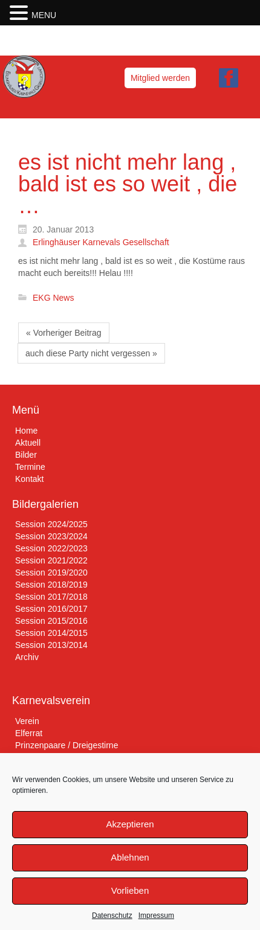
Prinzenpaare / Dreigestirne (66, 745)
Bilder (26, 455)
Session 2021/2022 (51, 560)
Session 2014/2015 (51, 633)
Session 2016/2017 (51, 609)
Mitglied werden (160, 78)
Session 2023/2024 (51, 536)
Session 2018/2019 (51, 584)
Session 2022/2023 (51, 548)
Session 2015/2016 (51, 621)
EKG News (53, 298)
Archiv (27, 657)
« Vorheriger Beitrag (64, 333)
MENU (43, 15)
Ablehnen (130, 857)
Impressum (156, 915)
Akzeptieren (130, 824)
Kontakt (29, 479)
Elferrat (28, 733)
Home (26, 430)
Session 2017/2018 (51, 596)
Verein (27, 721)
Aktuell (28, 442)
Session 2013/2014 (51, 645)
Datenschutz (112, 915)
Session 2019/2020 (51, 572)
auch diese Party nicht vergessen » (91, 353)
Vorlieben (130, 890)
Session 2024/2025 (51, 524)
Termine (30, 467)
